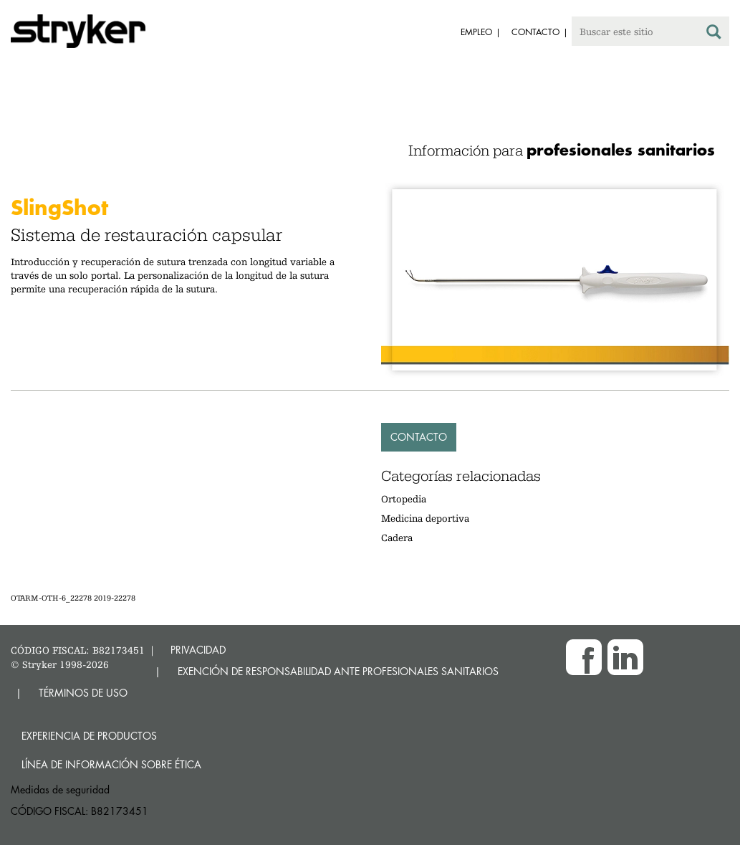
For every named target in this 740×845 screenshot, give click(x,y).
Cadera (397, 537)
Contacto (418, 437)
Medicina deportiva (425, 518)
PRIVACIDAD (198, 650)
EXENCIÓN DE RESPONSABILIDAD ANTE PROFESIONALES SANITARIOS (338, 671)
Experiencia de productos (89, 736)
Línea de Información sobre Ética (111, 764)
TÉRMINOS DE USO (83, 693)
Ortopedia (403, 499)
